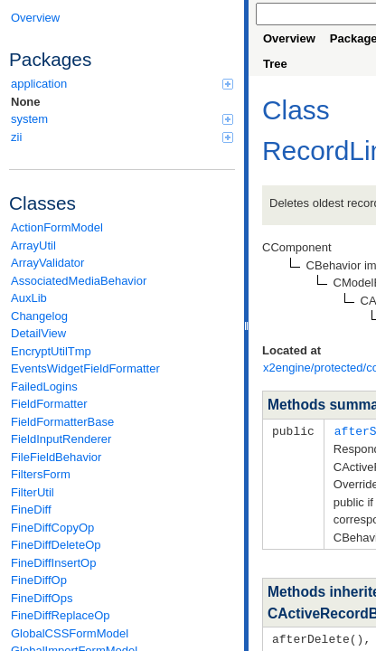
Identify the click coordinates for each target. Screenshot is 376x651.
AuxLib (29, 298)
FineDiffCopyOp (52, 527)
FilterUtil (32, 492)
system (122, 119)
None (26, 101)
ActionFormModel (57, 227)
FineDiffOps (41, 598)
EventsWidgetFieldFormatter (85, 368)
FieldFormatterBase (62, 422)
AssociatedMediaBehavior (78, 281)
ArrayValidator (47, 262)
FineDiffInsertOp (53, 563)
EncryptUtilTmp (51, 351)
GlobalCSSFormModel (69, 633)
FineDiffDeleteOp (55, 545)
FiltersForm (40, 474)
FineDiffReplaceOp (60, 615)
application (122, 83)
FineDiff (31, 509)
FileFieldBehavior (56, 457)
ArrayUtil (33, 245)
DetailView (38, 333)
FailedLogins (44, 386)
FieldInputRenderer (61, 439)
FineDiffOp (39, 580)
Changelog (39, 316)
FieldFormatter (49, 403)
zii (122, 137)
